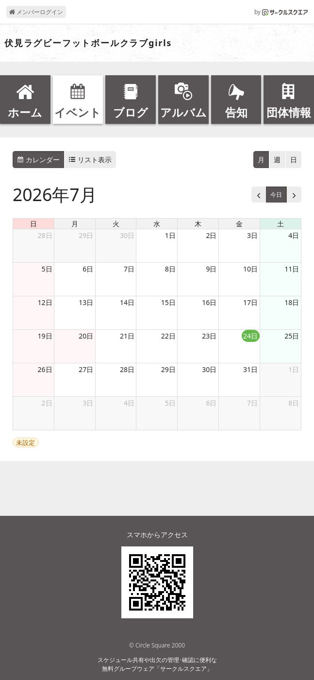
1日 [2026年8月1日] (293, 369)
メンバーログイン (36, 12)
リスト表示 (90, 159)
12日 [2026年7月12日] (45, 302)
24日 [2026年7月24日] (250, 335)
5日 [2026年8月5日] (170, 403)
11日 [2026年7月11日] (291, 268)
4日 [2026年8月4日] (129, 403)
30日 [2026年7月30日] (209, 369)
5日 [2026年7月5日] (47, 268)
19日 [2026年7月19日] (45, 335)
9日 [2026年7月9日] (211, 268)
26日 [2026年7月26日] (45, 369)
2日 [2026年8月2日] (47, 403)
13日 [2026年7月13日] (86, 302)
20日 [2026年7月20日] (86, 335)
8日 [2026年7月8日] (170, 268)
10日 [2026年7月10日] (250, 268)
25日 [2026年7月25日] (291, 335)
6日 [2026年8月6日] (211, 403)
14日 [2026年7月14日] (127, 302)
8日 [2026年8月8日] (293, 403)
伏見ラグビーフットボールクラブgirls (88, 43)
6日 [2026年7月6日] (88, 268)
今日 (276, 194)
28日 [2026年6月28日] (45, 235)
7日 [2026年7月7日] (129, 268)
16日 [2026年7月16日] (209, 302)
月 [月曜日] (74, 223)
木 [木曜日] (198, 223)
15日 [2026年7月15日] (168, 302)
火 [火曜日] (116, 223)
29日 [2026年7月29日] (168, 369)
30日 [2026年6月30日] (127, 235)
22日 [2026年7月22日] (168, 335)
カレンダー (38, 159)
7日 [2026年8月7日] (252, 403)
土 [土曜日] (280, 223)
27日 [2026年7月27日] (86, 369)
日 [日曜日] (33, 223)
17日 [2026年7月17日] (250, 302)
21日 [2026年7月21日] (127, 335)
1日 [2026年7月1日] (170, 235)
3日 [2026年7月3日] (252, 235)
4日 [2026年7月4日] (293, 235)
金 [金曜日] (239, 223)
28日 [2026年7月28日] (127, 369)
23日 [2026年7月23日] (209, 335)
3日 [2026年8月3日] (88, 403)
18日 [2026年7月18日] (291, 302)
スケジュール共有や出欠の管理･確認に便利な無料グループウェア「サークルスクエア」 (157, 664)
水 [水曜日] (156, 223)
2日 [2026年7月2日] (211, 235)
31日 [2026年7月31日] (250, 369)
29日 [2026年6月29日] (86, 235)
